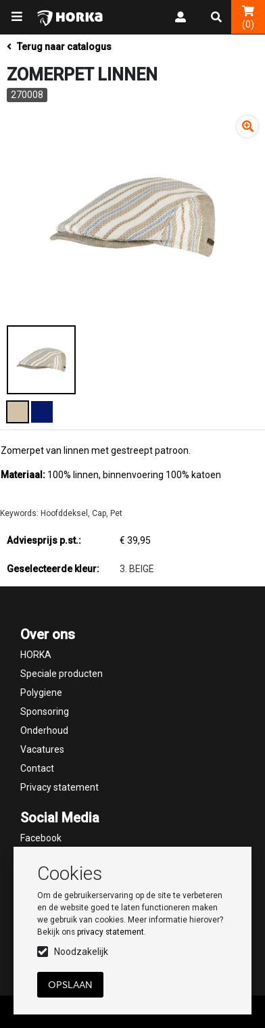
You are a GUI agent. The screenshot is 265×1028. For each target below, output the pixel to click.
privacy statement (110, 932)
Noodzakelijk (81, 951)
